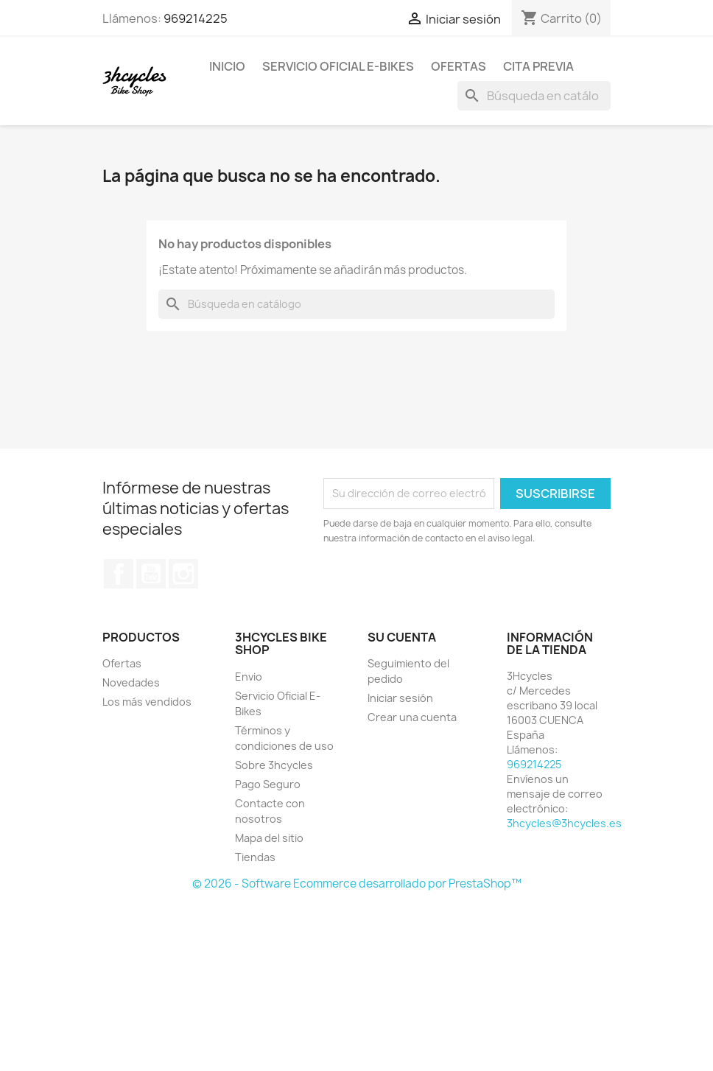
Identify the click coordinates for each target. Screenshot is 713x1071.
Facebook (118, 574)
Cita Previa (538, 66)
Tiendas (255, 857)
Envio (248, 677)
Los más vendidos (147, 702)
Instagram (183, 574)
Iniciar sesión (400, 698)
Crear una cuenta (412, 717)
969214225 (196, 18)
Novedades (131, 682)
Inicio (227, 66)
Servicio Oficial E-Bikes (338, 66)
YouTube (151, 574)
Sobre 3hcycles (274, 765)
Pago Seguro (268, 784)
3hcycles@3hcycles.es (564, 823)
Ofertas (458, 66)
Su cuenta (402, 637)
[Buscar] (534, 95)
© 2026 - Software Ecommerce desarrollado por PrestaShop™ (356, 883)
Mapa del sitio (269, 838)
